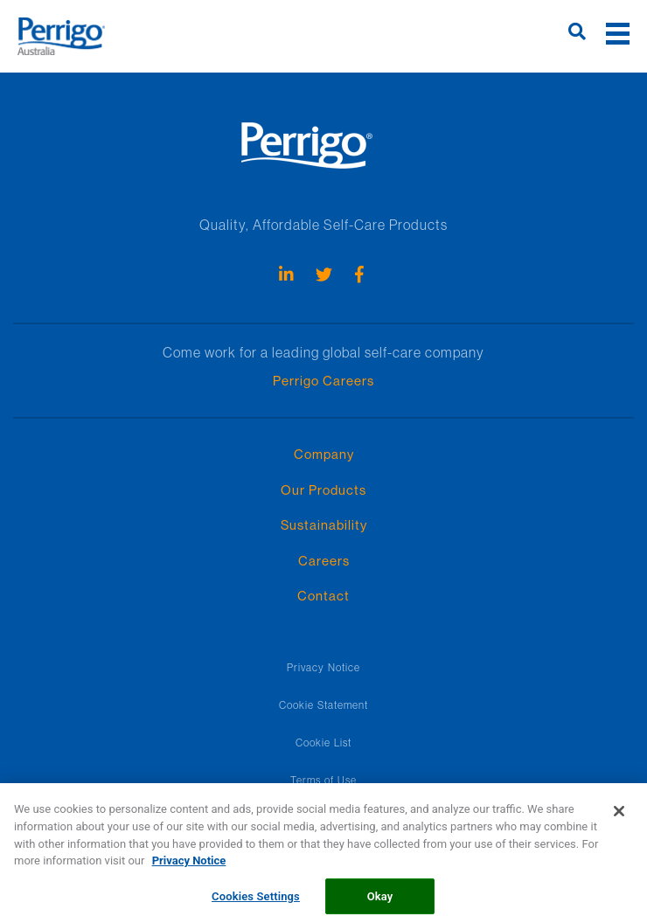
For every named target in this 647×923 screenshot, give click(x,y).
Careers (324, 560)
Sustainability (324, 525)
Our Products (323, 490)
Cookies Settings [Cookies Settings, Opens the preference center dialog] (256, 900)
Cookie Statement (323, 704)
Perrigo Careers (323, 380)
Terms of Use (323, 780)
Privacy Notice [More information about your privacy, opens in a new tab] (189, 864)
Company (324, 454)
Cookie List (323, 742)
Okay (380, 900)
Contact (323, 595)
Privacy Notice (323, 667)
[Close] (619, 816)
